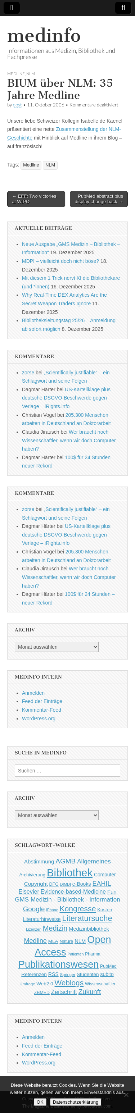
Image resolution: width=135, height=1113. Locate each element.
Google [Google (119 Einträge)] (34, 909)
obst (17, 105)
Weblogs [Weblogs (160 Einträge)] (69, 983)
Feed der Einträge (42, 701)
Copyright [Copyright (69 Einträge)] (36, 884)
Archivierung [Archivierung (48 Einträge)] (32, 874)
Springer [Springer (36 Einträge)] (68, 974)
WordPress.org (38, 718)
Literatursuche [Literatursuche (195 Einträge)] (87, 918)
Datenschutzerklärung (75, 1102)
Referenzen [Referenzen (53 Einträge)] (34, 974)
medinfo (44, 35)
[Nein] (126, 1094)
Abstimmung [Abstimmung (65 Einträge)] (39, 861)
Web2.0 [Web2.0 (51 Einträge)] (44, 983)
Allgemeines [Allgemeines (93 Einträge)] (94, 861)
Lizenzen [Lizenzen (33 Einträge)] (33, 929)
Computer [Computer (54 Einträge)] (105, 874)
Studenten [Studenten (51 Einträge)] (88, 974)
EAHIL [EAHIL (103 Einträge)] (101, 883)
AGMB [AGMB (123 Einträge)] (65, 861)
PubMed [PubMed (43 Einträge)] (108, 966)
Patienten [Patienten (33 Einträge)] (75, 954)
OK (40, 1102)
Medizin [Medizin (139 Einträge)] (55, 928)
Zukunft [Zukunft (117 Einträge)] (89, 991)
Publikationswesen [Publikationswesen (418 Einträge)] (58, 964)
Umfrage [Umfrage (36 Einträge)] (27, 984)
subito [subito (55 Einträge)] (106, 974)
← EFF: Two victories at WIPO (34, 199)
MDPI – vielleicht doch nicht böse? (60, 261)
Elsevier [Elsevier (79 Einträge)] (28, 891)
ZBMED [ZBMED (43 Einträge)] (42, 992)
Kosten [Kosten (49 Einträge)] (104, 909)
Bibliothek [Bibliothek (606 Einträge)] (70, 873)
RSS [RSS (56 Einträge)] (53, 974)
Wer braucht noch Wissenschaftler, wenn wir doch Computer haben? (69, 440)
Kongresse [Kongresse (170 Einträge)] (77, 908)
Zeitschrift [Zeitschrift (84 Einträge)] (64, 992)
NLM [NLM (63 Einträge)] (80, 941)
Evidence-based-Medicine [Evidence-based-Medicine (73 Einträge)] (73, 892)
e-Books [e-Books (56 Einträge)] (81, 884)
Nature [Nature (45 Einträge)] (66, 941)
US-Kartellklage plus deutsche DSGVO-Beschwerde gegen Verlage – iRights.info (66, 398)
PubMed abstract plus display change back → (99, 199)
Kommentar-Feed (41, 710)
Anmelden (33, 693)
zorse (28, 372)
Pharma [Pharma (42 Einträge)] (92, 954)
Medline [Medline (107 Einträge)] (35, 940)
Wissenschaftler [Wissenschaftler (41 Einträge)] (100, 983)
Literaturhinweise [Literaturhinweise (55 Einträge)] (41, 919)
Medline (16, 73)
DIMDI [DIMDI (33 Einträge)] (65, 884)
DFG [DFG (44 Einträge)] (54, 884)
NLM (30, 73)
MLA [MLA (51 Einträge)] (53, 941)
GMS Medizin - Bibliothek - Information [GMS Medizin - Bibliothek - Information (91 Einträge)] (67, 899)
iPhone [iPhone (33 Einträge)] (52, 910)
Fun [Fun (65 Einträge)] (112, 892)
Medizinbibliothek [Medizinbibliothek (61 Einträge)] (89, 929)
